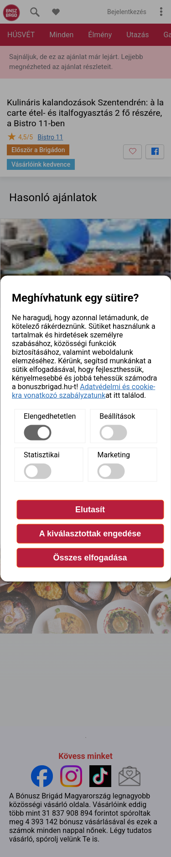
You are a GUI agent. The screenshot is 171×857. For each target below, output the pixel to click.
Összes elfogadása (90, 557)
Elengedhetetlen (50, 416)
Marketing (114, 455)
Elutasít (90, 509)
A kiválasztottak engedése (90, 533)
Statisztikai (42, 455)
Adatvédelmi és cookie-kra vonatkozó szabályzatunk (83, 391)
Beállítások (117, 416)
